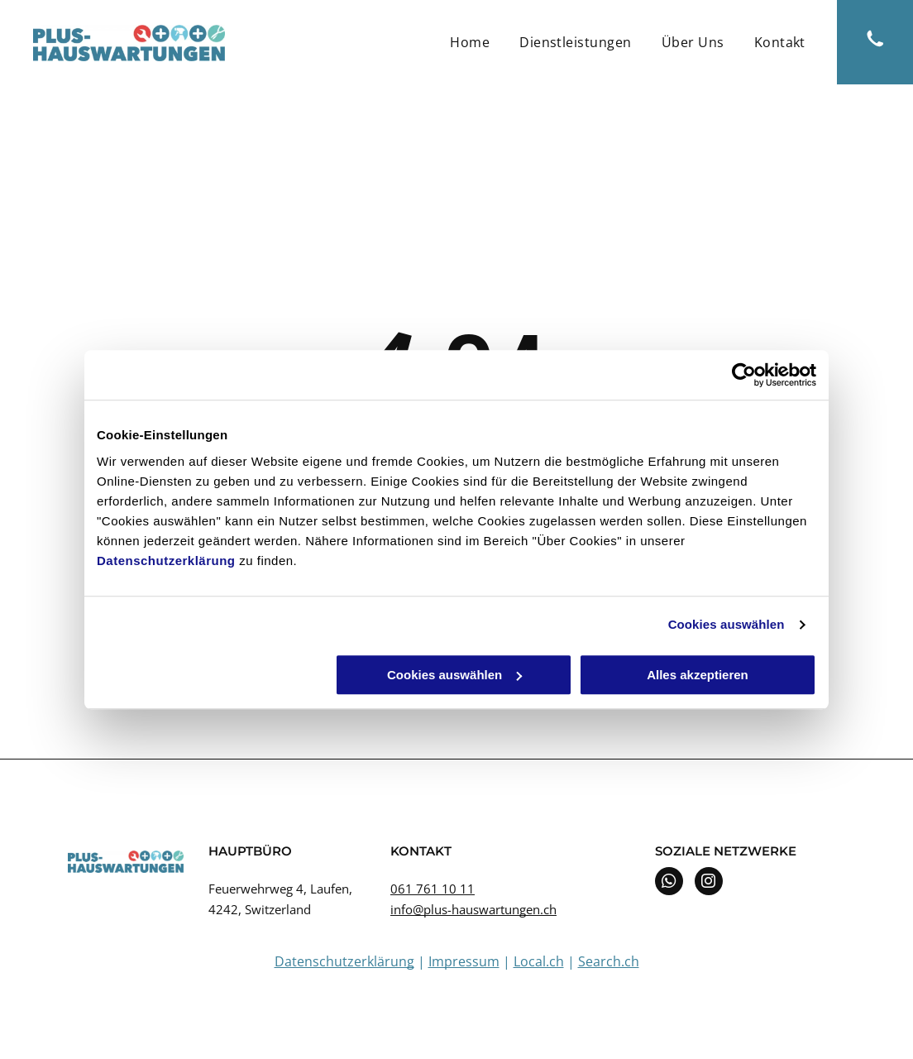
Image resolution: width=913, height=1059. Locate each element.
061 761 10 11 (432, 888)
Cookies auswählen (726, 624)
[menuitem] (469, 42)
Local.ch (539, 961)
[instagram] (709, 883)
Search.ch (608, 961)
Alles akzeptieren (697, 675)
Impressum (464, 961)
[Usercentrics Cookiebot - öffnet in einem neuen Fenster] (744, 374)
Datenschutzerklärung (166, 560)
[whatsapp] (669, 883)
